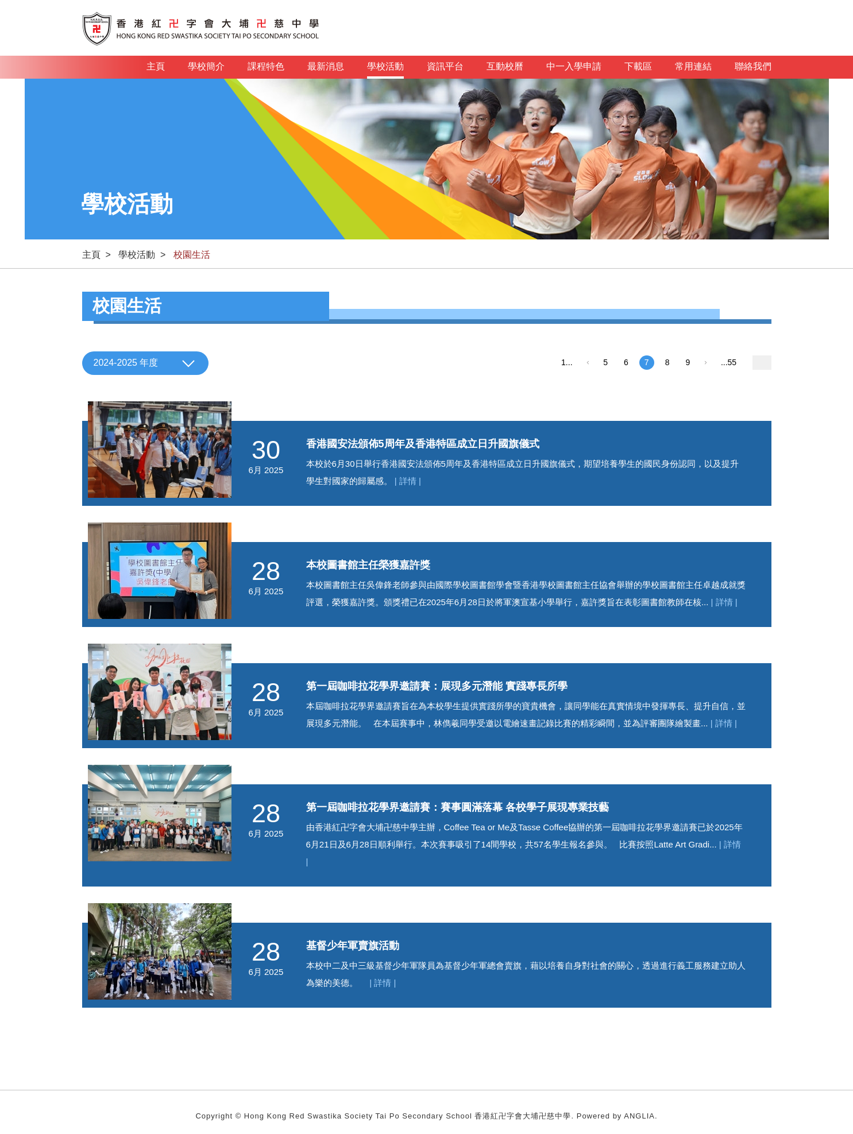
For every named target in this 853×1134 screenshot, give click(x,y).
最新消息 (325, 66)
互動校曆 (505, 66)
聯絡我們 (753, 66)
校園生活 (191, 255)
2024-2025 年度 (126, 362)
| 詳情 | (408, 481)
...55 (728, 362)
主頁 (155, 66)
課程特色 (266, 66)
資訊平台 (445, 66)
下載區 (638, 66)
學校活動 (385, 70)
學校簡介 (206, 66)
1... (566, 362)
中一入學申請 (573, 66)
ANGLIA (639, 1116)
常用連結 (693, 66)
